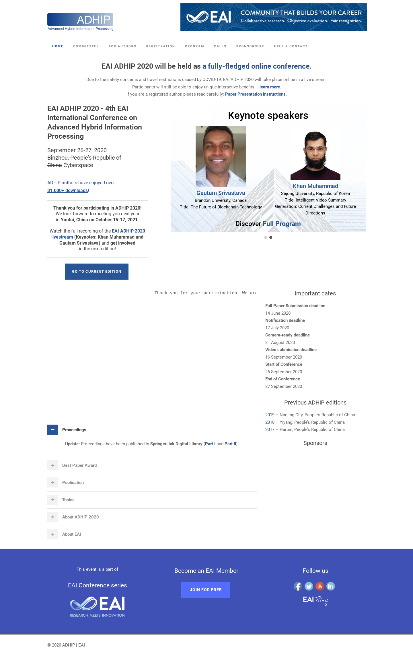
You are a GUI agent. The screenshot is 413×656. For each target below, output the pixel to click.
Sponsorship (250, 46)
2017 (269, 429)
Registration (160, 46)
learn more (270, 87)
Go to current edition (96, 271)
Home (57, 46)
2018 (269, 422)
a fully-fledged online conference (256, 66)
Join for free (206, 589)
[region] (261, 172)
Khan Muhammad (315, 186)
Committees (86, 46)
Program (194, 46)
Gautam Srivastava (220, 192)
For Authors (122, 46)
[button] (265, 237)
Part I (210, 443)
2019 (270, 414)
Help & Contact (291, 46)
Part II (230, 443)
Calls (220, 46)
